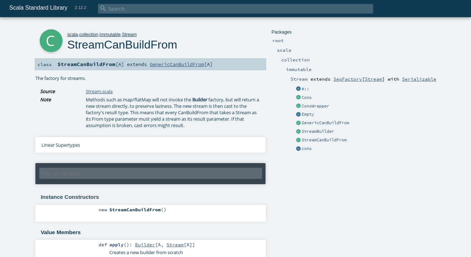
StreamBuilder (318, 131)
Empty (308, 114)
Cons (307, 97)
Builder (145, 244)
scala (72, 34)
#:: (305, 88)
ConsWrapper (315, 106)
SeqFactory (347, 79)
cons (307, 148)
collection (88, 34)
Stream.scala (99, 91)
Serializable (419, 79)
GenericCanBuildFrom (325, 122)
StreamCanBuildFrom (324, 139)
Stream (373, 79)
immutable (110, 34)
